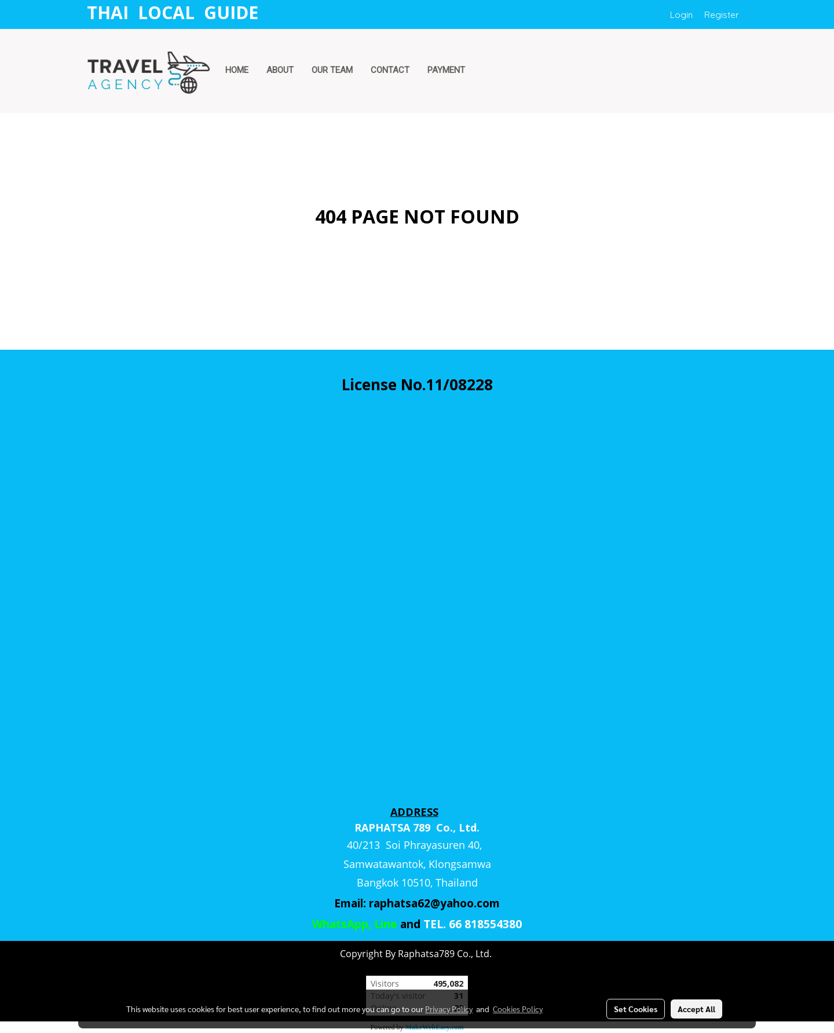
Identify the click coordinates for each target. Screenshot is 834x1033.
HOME (236, 70)
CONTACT (390, 70)
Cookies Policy (518, 1008)
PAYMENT (446, 70)
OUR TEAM (332, 70)
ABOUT (280, 70)
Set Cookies (635, 1008)
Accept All (696, 1008)
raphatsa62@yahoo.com (434, 903)
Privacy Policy (449, 1008)
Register (721, 14)
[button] (484, 71)
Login (681, 14)
